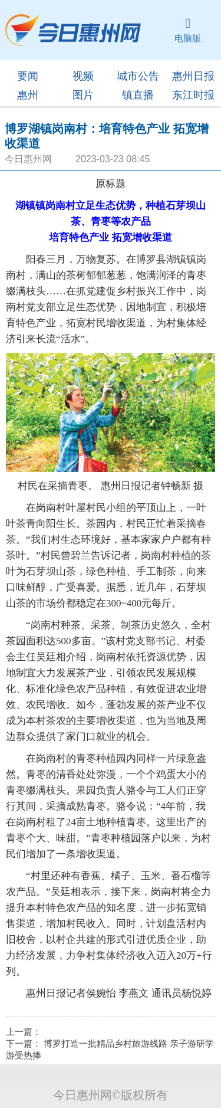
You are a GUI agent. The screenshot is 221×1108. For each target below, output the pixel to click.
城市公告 (138, 76)
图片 (83, 95)
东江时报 (193, 95)
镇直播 (138, 95)
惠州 (27, 95)
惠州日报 (193, 76)
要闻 (27, 76)
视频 (83, 76)
